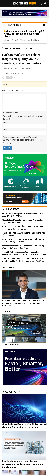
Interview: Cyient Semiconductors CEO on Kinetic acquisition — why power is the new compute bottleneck (23, 303)
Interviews (8, 268)
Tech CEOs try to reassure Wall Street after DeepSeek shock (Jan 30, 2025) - (24, 253)
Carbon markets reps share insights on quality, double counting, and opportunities (21, 59)
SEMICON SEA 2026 (10, 344)
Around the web (11, 209)
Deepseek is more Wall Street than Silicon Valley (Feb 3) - (23, 247)
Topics (6, 312)
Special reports (11, 392)
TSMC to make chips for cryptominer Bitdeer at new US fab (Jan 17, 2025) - (23, 259)
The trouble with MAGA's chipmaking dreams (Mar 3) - (24, 234)
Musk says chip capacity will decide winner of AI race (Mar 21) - (23, 215)
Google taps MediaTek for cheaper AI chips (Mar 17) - (23, 221)
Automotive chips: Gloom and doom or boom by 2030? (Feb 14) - (23, 240)
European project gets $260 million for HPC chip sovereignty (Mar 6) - (23, 227)
